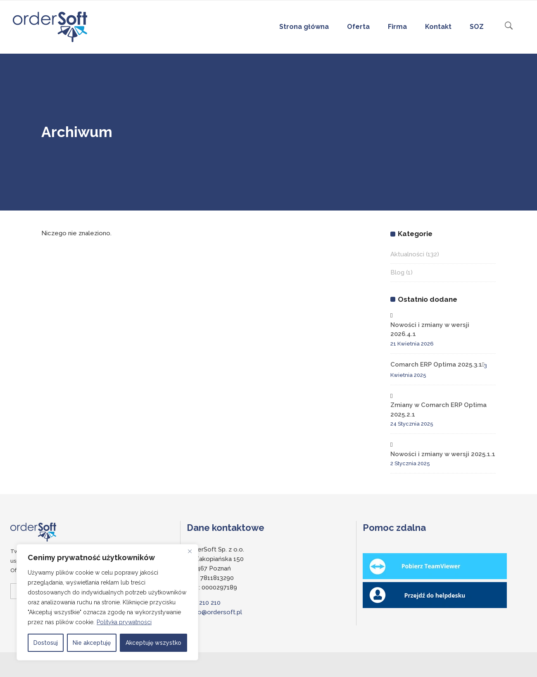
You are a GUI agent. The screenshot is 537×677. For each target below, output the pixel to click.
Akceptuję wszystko (153, 642)
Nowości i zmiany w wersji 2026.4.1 (429, 329)
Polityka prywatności (124, 622)
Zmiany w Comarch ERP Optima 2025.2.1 (438, 409)
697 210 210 (204, 602)
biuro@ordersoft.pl (214, 612)
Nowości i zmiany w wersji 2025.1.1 (442, 454)
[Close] (190, 551)
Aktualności (407, 254)
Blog (397, 272)
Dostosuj (45, 642)
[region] (107, 602)
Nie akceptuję (92, 642)
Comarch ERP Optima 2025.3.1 (436, 364)
